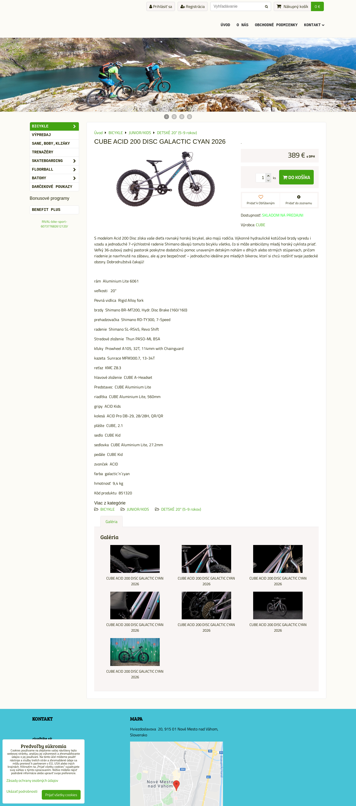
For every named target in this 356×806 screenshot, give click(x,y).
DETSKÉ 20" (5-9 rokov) (181, 509)
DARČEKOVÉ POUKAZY (52, 187)
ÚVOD (225, 25)
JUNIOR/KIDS (138, 509)
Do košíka (296, 177)
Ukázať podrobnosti (21, 791)
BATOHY (55, 178)
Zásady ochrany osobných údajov (32, 780)
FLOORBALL (55, 169)
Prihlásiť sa (160, 6)
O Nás (242, 25)
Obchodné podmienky (276, 25)
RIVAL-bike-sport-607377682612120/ (54, 224)
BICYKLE (107, 509)
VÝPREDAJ (41, 135)
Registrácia (192, 6)
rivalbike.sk (42, 739)
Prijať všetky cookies (61, 795)
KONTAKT (314, 25)
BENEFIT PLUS (46, 210)
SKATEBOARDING (55, 161)
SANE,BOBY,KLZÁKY (51, 143)
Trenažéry (42, 152)
